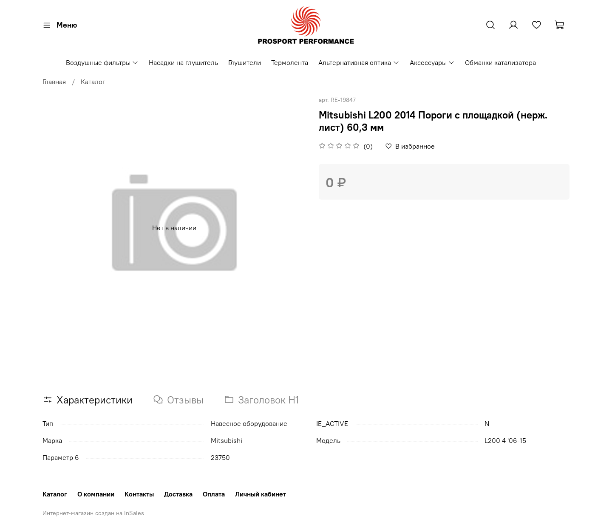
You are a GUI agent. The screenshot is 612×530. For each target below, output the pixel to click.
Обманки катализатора (500, 62)
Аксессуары (432, 62)
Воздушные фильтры (102, 62)
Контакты (139, 494)
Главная (54, 81)
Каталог (93, 81)
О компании (95, 494)
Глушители (244, 62)
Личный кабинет (260, 494)
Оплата (214, 494)
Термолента (289, 62)
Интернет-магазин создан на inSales (93, 513)
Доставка (178, 494)
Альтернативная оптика (358, 62)
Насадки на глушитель (183, 62)
